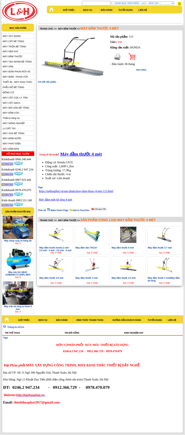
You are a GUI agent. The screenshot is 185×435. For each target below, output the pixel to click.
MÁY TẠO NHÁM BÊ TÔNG (17, 61)
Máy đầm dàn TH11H (86, 247)
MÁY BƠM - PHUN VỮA (15, 76)
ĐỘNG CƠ (8, 92)
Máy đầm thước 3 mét (87, 278)
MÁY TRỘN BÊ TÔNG (14, 46)
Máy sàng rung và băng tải (17, 240)
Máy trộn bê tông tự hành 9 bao (18, 307)
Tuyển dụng (126, 10)
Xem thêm (141, 70)
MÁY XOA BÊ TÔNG (13, 133)
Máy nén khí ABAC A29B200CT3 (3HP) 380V (17, 273)
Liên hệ (143, 10)
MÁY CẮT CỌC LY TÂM (15, 97)
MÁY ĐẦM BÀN (11, 148)
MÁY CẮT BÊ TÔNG (13, 41)
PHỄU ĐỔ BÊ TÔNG (13, 87)
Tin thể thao (12, 333)
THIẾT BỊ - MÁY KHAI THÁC (17, 82)
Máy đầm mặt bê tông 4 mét (55, 199)
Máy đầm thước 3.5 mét (51, 278)
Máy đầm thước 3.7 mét (160, 247)
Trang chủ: (46, 29)
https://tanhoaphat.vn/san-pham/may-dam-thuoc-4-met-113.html (76, 191)
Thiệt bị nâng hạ (11, 118)
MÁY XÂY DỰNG (12, 36)
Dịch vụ (87, 10)
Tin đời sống (71, 333)
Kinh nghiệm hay (133, 333)
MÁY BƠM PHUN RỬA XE (16, 71)
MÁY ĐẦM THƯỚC (13, 56)
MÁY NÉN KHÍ (10, 51)
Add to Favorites (79, 210)
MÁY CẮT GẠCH (11, 103)
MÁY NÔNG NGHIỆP (14, 123)
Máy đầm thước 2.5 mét (124, 278)
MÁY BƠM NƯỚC (12, 138)
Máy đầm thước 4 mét (81, 154)
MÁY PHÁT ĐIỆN (12, 143)
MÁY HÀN (8, 66)
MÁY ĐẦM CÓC (11, 112)
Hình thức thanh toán (89, 320)
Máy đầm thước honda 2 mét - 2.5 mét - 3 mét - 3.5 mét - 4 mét (55, 249)
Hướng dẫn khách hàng (127, 320)
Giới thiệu (68, 10)
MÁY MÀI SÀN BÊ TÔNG (16, 107)
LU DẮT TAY (9, 128)
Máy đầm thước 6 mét (123, 247)
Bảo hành (106, 10)
